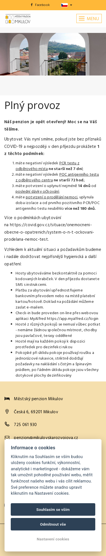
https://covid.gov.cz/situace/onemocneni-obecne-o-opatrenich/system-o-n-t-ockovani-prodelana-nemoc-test (49, 232)
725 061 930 (25, 424)
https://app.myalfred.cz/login (73, 319)
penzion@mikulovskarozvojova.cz (46, 438)
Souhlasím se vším (53, 509)
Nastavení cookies (53, 539)
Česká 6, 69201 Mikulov (36, 412)
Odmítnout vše (53, 524)
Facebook (40, 5)
